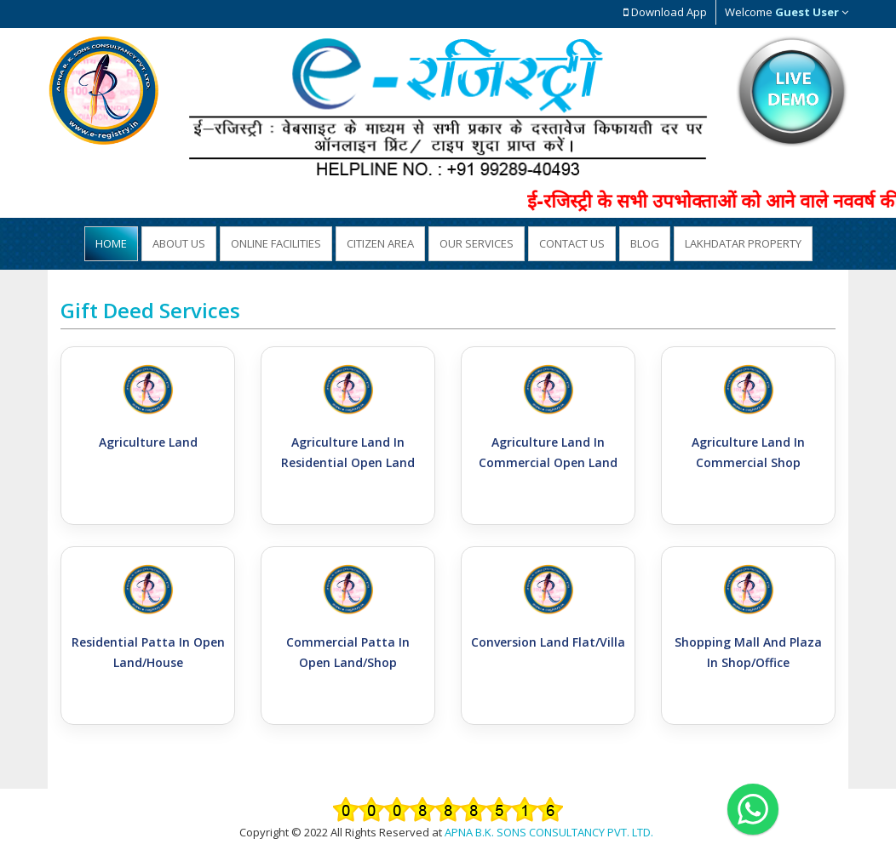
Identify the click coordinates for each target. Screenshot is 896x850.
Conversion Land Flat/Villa (548, 642)
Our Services (476, 243)
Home (111, 243)
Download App (665, 12)
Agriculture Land (148, 442)
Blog (644, 243)
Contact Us (572, 243)
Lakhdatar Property (743, 243)
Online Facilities (276, 243)
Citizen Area (380, 243)
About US (178, 243)
